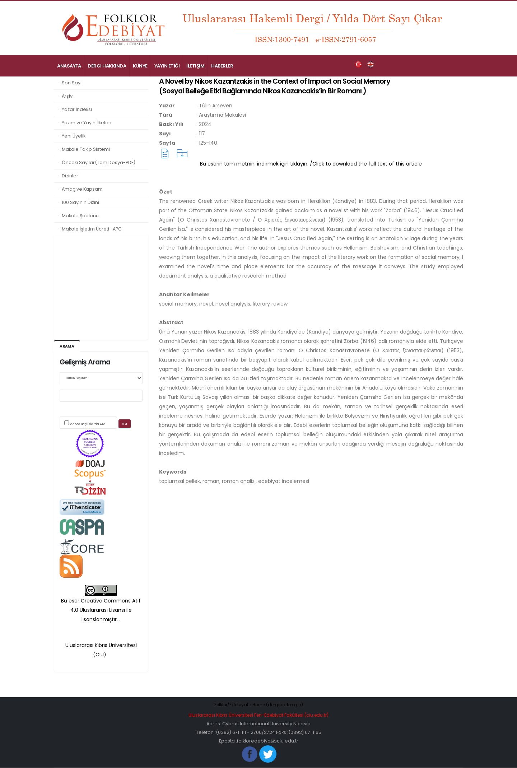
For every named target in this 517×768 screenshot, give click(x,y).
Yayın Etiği (167, 65)
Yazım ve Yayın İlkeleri (86, 123)
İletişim (195, 65)
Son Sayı (71, 83)
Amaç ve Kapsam (82, 189)
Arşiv (67, 96)
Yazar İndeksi (77, 109)
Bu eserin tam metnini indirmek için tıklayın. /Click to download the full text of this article (311, 163)
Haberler (222, 65)
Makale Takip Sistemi (86, 149)
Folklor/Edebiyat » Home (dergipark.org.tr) (258, 705)
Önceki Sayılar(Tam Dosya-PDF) (98, 162)
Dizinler (70, 176)
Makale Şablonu (80, 216)
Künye (140, 65)
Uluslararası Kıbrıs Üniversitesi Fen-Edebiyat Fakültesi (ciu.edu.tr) (258, 715)
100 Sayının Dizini (80, 202)
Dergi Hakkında (107, 65)
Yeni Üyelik (73, 136)
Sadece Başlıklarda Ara (87, 424)
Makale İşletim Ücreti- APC (92, 229)
